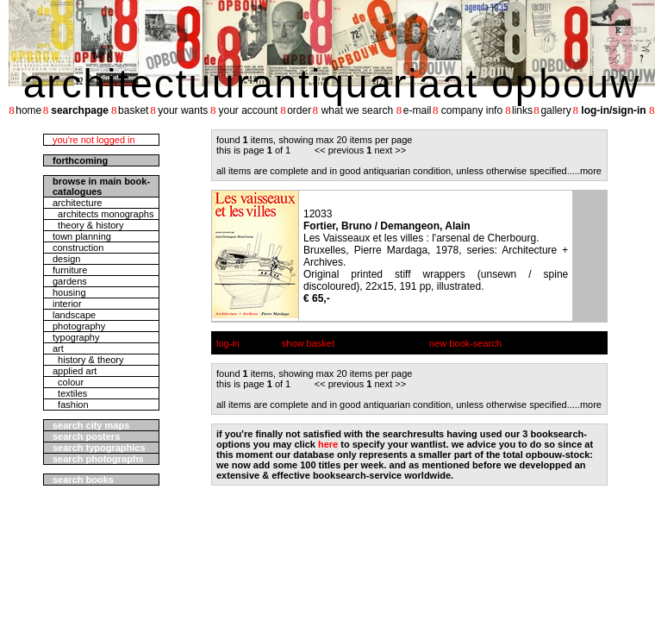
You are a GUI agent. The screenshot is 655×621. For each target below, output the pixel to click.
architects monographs (103, 214)
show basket (308, 343)
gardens (70, 281)
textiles (70, 393)
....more (586, 171)
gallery (555, 110)
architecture (77, 203)
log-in (228, 343)
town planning (82, 236)
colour (68, 382)
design (66, 259)
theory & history (88, 225)
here (328, 444)
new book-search (465, 343)
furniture (70, 270)
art (58, 348)
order (299, 110)
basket (133, 110)
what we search (357, 110)
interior (67, 303)
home (28, 110)
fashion (71, 404)
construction (78, 247)
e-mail (417, 110)
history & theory (88, 359)
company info (471, 110)
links (522, 110)
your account (248, 110)
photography (79, 326)
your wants (183, 110)
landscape (74, 315)
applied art (75, 371)
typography (76, 337)
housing (69, 292)
